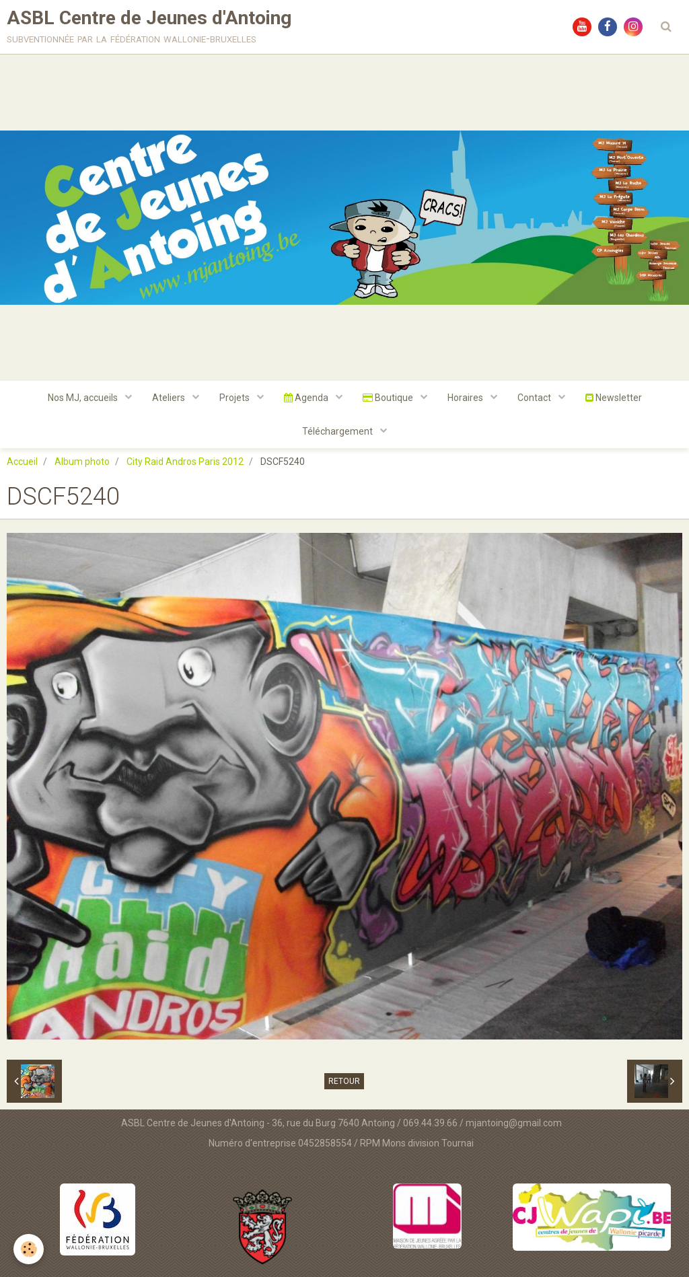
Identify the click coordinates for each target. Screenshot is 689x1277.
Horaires (466, 397)
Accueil (22, 461)
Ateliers (169, 397)
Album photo (82, 461)
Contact (535, 397)
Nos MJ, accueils (84, 397)
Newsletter (613, 397)
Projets (235, 397)
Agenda (307, 397)
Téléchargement (338, 431)
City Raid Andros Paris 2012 (185, 461)
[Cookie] (28, 1249)
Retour (344, 1081)
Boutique (389, 397)
